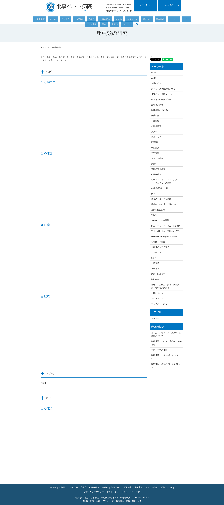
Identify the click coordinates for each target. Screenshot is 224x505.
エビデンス (156, 252)
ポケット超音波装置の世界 (163, 89)
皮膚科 (96, 20)
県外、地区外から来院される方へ (166, 231)
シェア (153, 56)
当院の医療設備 (158, 210)
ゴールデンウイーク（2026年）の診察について (166, 334)
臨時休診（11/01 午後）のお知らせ (165, 357)
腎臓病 (154, 215)
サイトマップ (157, 298)
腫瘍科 (172, 20)
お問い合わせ (146, 5)
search (189, 20)
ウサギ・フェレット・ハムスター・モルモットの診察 (165, 181)
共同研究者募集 (158, 169)
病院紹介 (57, 20)
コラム (146, 20)
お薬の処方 (156, 83)
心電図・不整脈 (158, 242)
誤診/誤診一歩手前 (159, 110)
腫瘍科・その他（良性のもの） (165, 204)
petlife (153, 78)
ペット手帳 (156, 20)
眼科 (165, 20)
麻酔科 (154, 164)
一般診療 (67, 20)
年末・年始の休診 (159, 350)
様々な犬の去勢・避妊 (161, 99)
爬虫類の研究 (157, 105)
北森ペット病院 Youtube (161, 94)
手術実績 (127, 20)
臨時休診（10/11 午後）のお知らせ (165, 365)
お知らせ (155, 318)
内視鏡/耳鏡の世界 (159, 188)
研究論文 (117, 20)
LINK (153, 258)
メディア (181, 20)
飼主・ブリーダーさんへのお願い (166, 226)
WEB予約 (169, 5)
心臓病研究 (86, 20)
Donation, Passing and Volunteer (164, 236)
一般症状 (155, 263)
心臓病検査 (156, 174)
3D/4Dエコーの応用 (160, 220)
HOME (48, 20)
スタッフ (137, 20)
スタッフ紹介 (157, 158)
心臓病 (76, 20)
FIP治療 (154, 142)
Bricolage (155, 279)
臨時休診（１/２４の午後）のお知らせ (166, 343)
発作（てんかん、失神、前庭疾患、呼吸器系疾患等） (165, 286)
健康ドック (106, 20)
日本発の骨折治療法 (160, 247)
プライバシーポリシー (161, 304)
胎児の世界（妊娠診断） (162, 199)
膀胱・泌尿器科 (158, 274)
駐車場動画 (38, 20)
